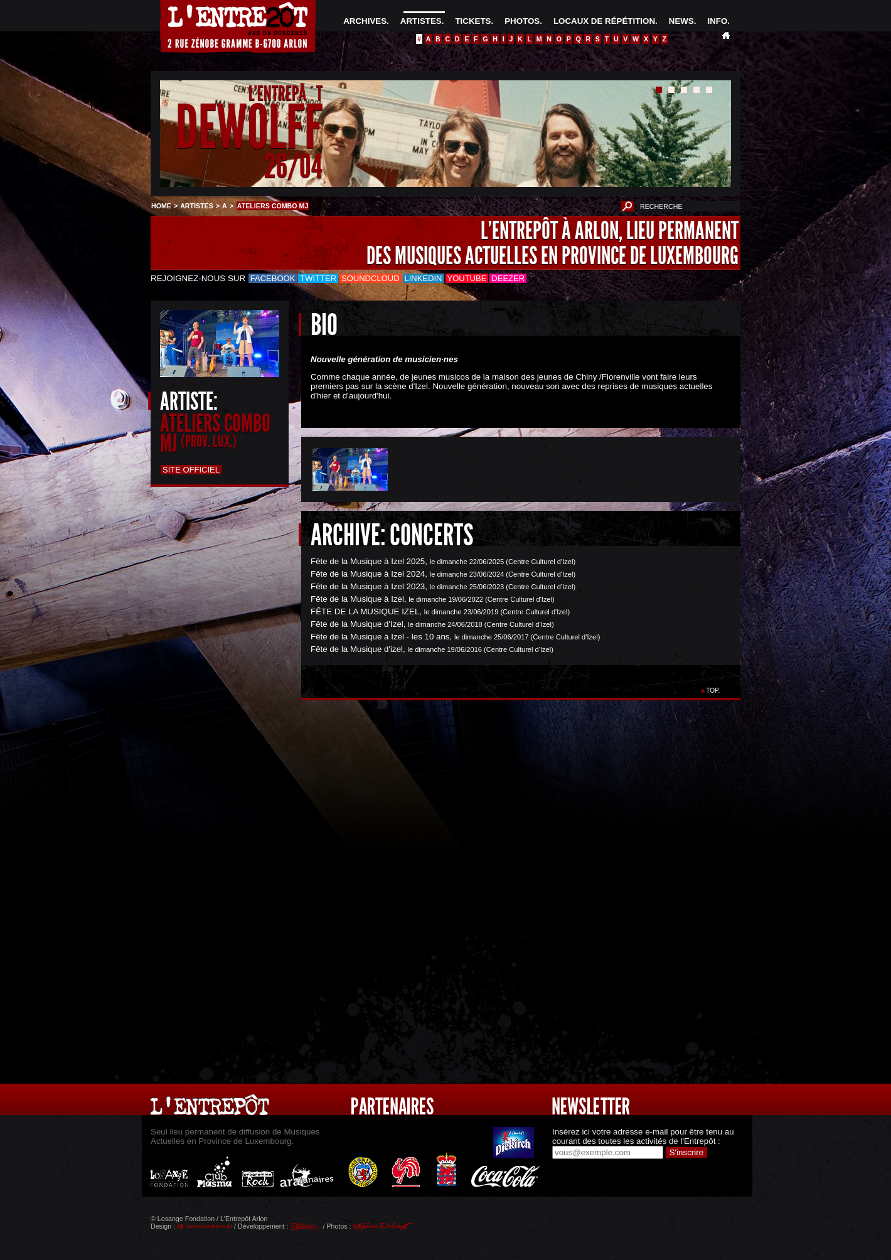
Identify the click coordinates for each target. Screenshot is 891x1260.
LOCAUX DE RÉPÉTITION (604, 21)
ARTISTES (421, 21)
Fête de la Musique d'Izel (357, 624)
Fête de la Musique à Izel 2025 (368, 561)
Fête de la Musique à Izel (357, 599)
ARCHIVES (365, 21)
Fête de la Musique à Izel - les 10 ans (380, 636)
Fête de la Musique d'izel (357, 649)
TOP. (713, 690)
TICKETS (473, 21)
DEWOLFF (249, 127)
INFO (717, 21)
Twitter (318, 278)
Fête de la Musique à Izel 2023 (368, 586)
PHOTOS (522, 21)
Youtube (467, 278)
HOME (161, 206)
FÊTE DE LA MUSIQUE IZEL (365, 611)
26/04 (293, 166)
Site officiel (191, 469)
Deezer (508, 278)
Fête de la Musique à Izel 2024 (368, 574)
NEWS (681, 21)
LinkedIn (423, 278)
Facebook (273, 278)
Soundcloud (370, 278)
